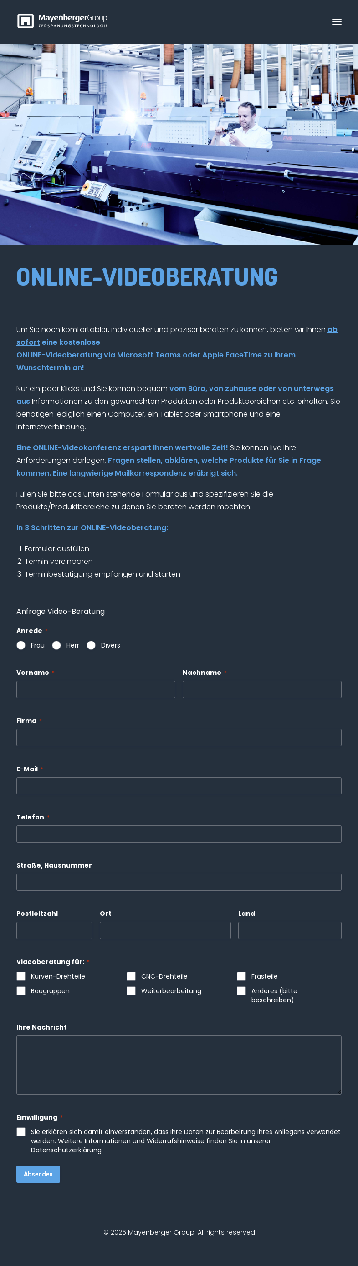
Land (246, 913)
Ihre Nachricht (41, 1027)
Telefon (33, 817)
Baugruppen (50, 990)
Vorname (35, 672)
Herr (72, 645)
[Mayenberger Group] (64, 21)
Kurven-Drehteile (58, 976)
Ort (106, 913)
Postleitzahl (37, 913)
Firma (29, 720)
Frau (38, 645)
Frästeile (264, 976)
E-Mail (29, 769)
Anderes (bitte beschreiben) (274, 995)
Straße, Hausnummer (54, 865)
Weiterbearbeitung (171, 990)
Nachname (205, 672)
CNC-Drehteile (164, 976)
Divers (110, 645)
